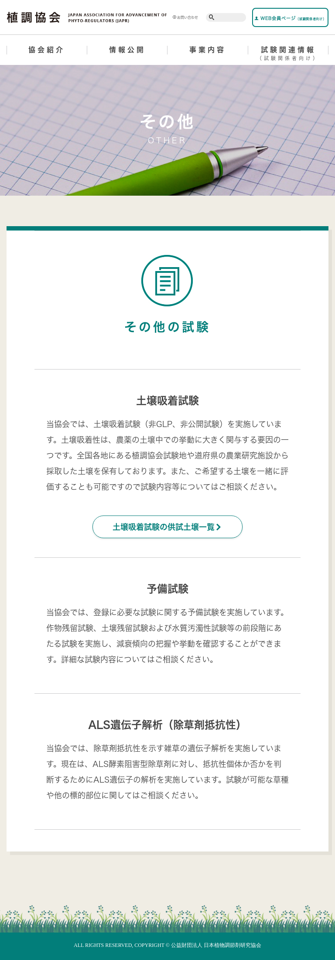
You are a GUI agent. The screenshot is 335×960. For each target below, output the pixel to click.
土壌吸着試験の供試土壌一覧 (167, 527)
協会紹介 (46, 49)
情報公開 (127, 49)
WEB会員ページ (290, 18)
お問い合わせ (185, 17)
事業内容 (207, 49)
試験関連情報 (288, 55)
